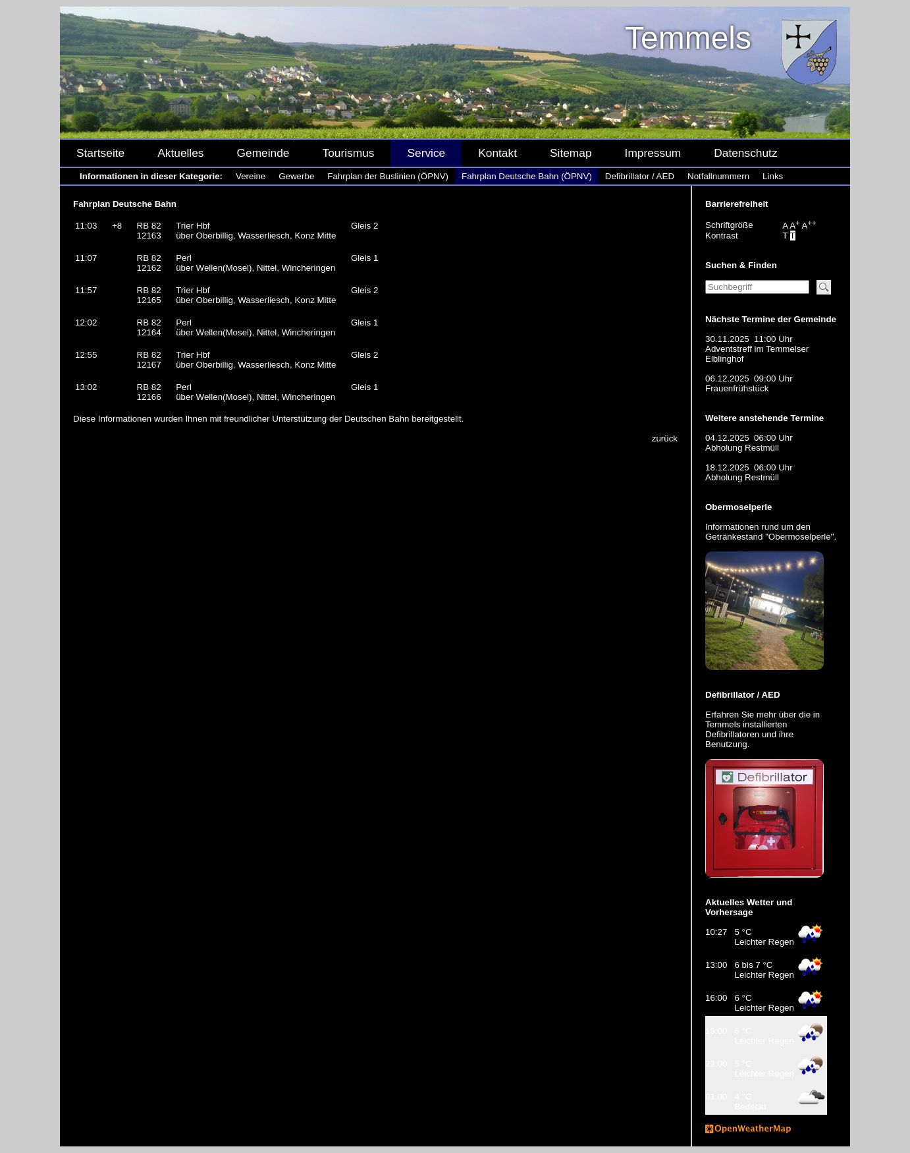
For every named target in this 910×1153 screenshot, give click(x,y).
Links (773, 176)
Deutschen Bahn (377, 419)
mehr (766, 714)
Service (426, 152)
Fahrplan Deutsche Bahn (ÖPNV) (527, 176)
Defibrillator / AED (639, 176)
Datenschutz (745, 152)
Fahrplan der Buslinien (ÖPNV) (387, 176)
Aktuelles (180, 152)
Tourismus (348, 152)
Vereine (250, 176)
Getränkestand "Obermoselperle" (769, 537)
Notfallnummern (718, 176)
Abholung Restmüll (742, 448)
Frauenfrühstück (736, 388)
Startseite (100, 152)
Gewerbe (296, 176)
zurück (665, 438)
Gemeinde (263, 152)
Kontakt (497, 152)
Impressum (653, 152)
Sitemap (571, 152)
